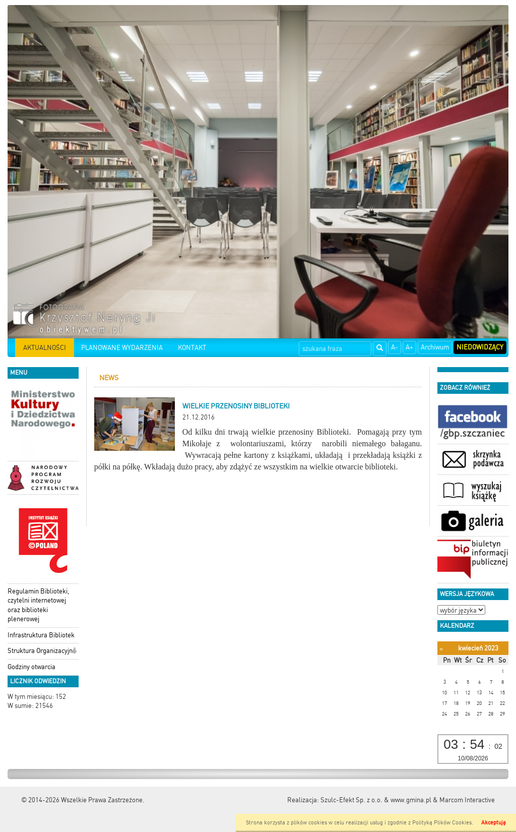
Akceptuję (493, 822)
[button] (74, 651)
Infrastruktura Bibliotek (41, 635)
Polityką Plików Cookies (442, 822)
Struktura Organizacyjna (42, 651)
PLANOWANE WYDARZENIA (122, 347)
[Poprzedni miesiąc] (441, 648)
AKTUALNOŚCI (44, 347)
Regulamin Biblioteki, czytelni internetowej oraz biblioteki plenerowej (38, 605)
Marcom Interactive (467, 800)
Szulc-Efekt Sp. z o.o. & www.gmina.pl (375, 800)
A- (394, 347)
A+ (409, 347)
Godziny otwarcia (31, 667)
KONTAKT (192, 347)
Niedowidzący (480, 347)
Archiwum (435, 347)
